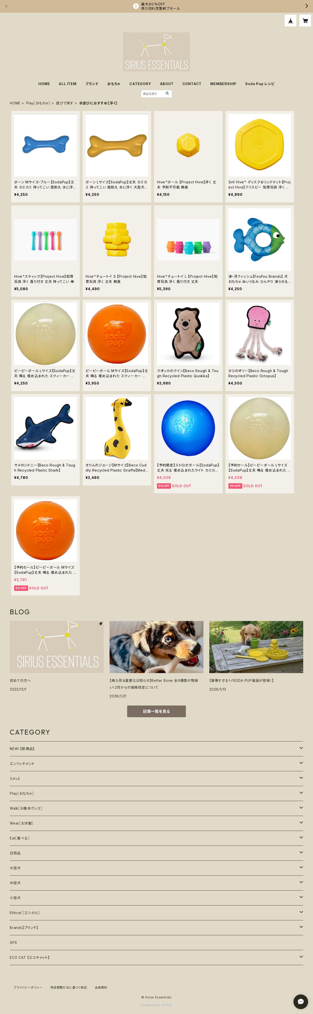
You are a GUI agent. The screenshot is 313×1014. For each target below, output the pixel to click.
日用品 (15, 853)
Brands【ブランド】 (24, 928)
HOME (44, 84)
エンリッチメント (22, 763)
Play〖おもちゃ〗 (38, 103)
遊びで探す (65, 103)
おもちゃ (114, 84)
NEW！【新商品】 (22, 749)
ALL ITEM (67, 84)
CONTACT (192, 84)
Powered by (156, 1005)
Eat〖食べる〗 (20, 838)
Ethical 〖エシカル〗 (25, 913)
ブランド (92, 84)
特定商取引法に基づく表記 (68, 987)
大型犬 (15, 868)
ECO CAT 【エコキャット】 (30, 957)
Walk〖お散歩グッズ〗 (26, 808)
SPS (13, 942)
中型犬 (15, 883)
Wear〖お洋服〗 (22, 823)
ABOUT (167, 84)
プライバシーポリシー (28, 987)
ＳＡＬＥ (15, 778)
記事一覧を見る (156, 711)
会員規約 (101, 987)
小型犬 (15, 898)
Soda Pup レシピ (260, 84)
